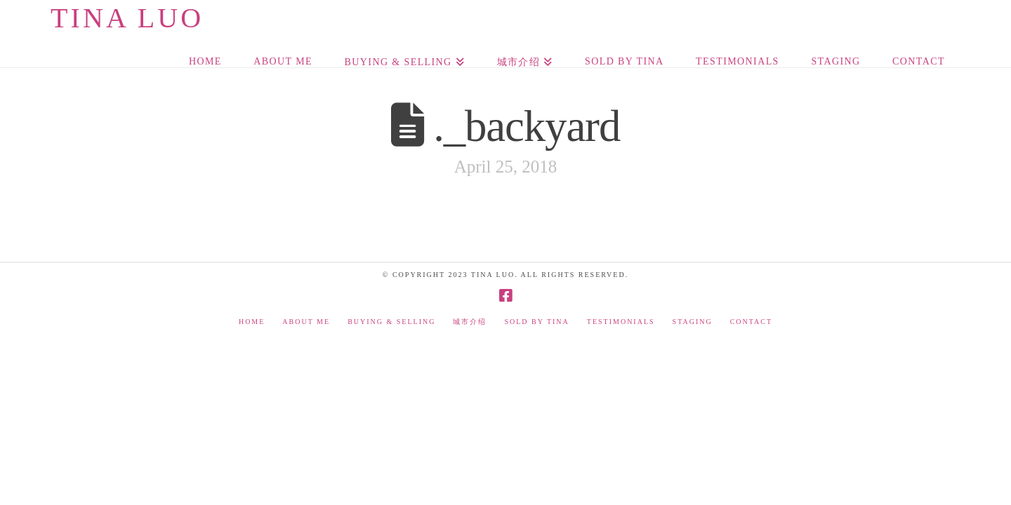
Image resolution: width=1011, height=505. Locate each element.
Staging (693, 321)
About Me (306, 321)
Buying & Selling (391, 321)
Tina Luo (127, 18)
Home (252, 321)
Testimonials (621, 321)
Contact (751, 321)
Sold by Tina (536, 321)
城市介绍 (470, 321)
